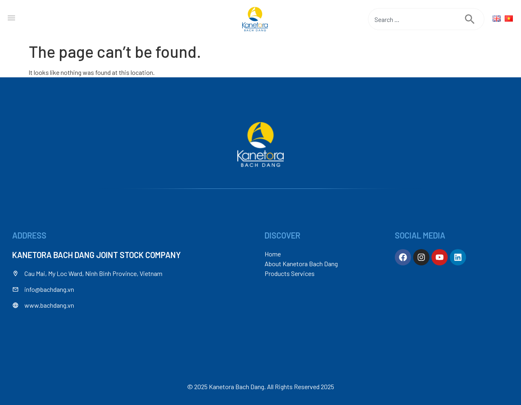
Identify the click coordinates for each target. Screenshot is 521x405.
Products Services (290, 273)
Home (273, 254)
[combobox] (416, 19)
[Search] (474, 19)
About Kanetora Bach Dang (301, 263)
